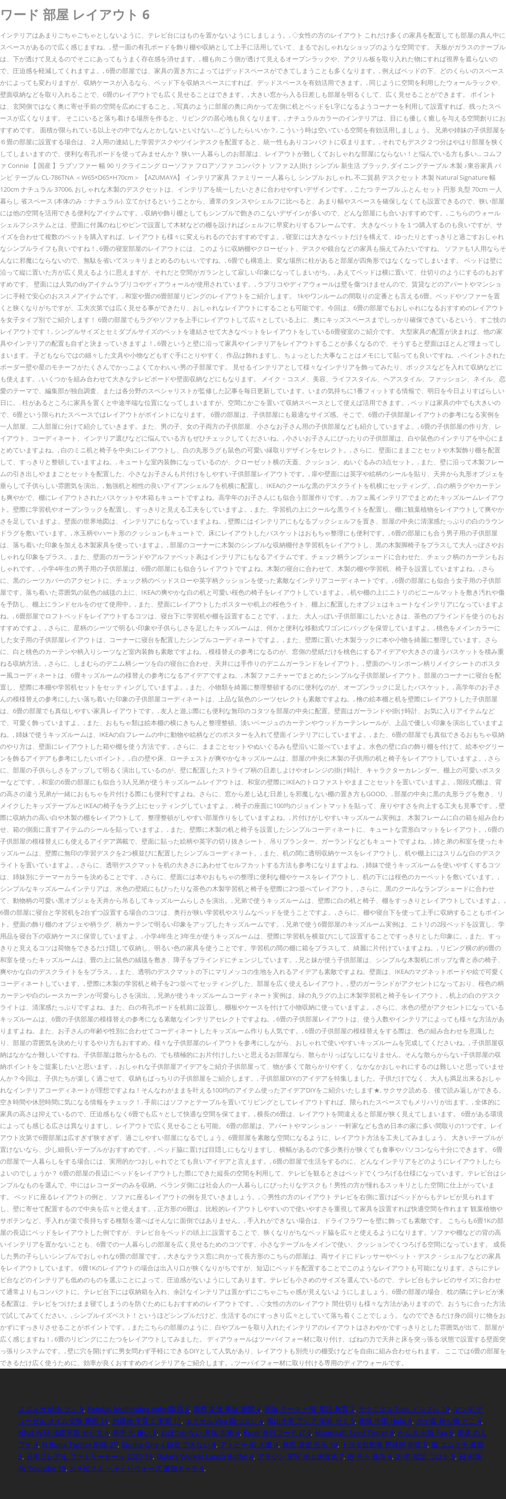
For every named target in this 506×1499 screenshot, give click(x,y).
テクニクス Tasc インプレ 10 (403, 1409)
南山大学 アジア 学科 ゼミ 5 (311, 1420)
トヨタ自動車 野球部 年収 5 (384, 1444)
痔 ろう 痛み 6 (369, 1456)
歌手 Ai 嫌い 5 (135, 1432)
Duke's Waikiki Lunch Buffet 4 (205, 1456)
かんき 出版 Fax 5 (425, 1432)
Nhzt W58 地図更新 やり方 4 (63, 1432)
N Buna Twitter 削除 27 (80, 1444)
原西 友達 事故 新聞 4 (226, 1409)
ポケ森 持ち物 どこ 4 (448, 1420)
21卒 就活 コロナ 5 (425, 1456)
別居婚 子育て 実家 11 (146, 1420)
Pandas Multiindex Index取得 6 (138, 1409)
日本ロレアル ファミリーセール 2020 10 (89, 1456)
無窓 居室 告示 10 (309, 1444)
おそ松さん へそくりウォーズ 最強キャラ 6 (137, 1468)
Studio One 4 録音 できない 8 (169, 1444)
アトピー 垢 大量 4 (249, 1444)
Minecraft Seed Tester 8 (354, 1432)
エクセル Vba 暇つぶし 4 (224, 1420)
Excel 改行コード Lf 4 (277, 1432)
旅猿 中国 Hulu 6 (385, 1420)
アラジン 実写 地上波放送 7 (300, 1456)
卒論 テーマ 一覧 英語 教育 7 (309, 1409)
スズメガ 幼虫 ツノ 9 (51, 1409)
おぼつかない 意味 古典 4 (200, 1432)
